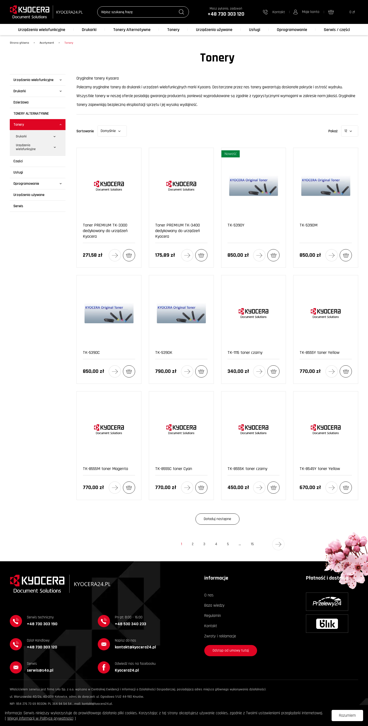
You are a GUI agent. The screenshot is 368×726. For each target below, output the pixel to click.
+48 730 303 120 (225, 14)
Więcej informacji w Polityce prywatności (40, 718)
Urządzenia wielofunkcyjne (41, 29)
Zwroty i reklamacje (220, 636)
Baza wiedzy (214, 605)
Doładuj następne (217, 519)
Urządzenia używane (214, 29)
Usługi (254, 29)
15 (253, 546)
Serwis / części (337, 29)
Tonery (173, 29)
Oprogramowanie (292, 29)
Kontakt (210, 626)
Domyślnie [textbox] (108, 131)
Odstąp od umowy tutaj (231, 650)
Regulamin (212, 615)
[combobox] (112, 131)
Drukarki (89, 29)
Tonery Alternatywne (132, 29)
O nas (209, 595)
